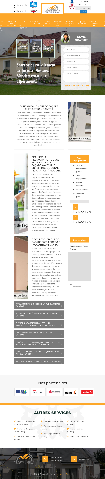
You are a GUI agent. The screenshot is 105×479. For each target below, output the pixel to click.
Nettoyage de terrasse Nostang (50, 434)
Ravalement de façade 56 (94, 23)
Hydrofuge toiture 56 (35, 22)
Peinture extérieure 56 (81, 23)
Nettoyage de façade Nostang (76, 422)
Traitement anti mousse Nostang (24, 437)
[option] (22, 48)
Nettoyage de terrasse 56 (57, 24)
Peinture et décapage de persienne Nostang (24, 422)
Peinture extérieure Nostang (75, 430)
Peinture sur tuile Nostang (78, 436)
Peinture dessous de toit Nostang (51, 427)
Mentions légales (64, 474)
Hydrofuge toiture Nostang (52, 421)
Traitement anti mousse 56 (12, 23)
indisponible (20, 4)
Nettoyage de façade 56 (69, 23)
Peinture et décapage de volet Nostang (24, 430)
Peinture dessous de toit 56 (46, 24)
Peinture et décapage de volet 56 (23, 25)
